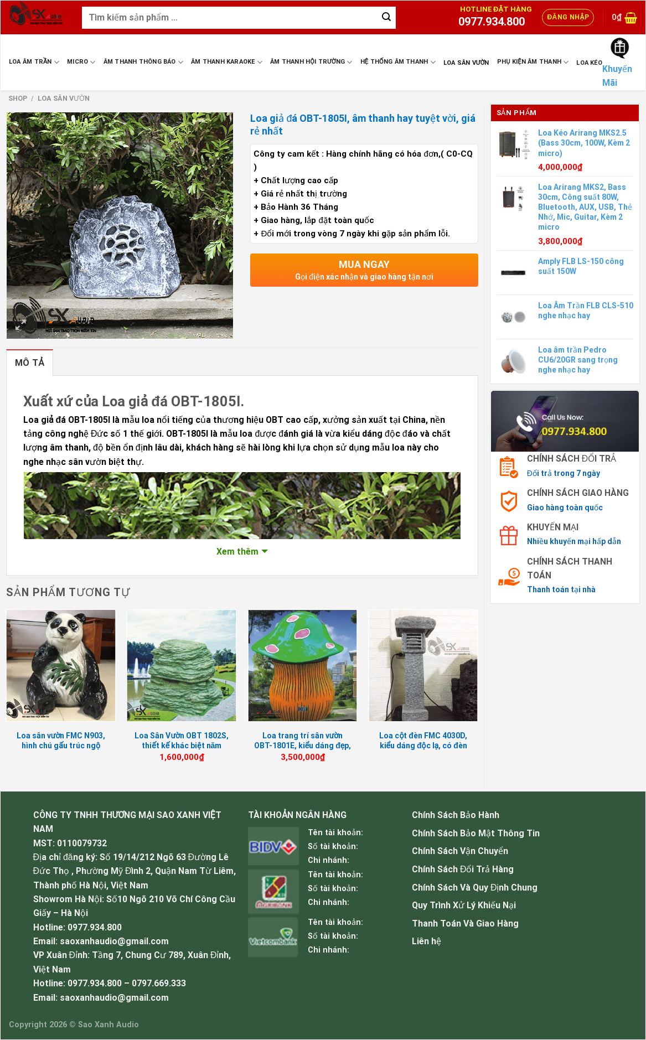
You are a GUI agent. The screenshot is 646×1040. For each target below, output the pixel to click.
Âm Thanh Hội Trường (311, 62)
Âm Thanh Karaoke (226, 62)
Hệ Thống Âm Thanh (398, 62)
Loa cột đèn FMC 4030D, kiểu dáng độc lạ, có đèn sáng (423, 745)
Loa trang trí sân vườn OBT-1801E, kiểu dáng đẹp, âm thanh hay (302, 745)
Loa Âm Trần (34, 62)
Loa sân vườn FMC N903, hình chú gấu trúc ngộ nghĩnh (61, 745)
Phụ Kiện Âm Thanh (533, 62)
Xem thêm (237, 551)
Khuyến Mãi (617, 76)
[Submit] (386, 18)
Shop (17, 98)
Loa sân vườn (466, 62)
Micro (81, 62)
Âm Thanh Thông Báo (143, 62)
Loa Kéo (589, 62)
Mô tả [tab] (29, 363)
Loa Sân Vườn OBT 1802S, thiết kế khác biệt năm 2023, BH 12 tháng (182, 745)
